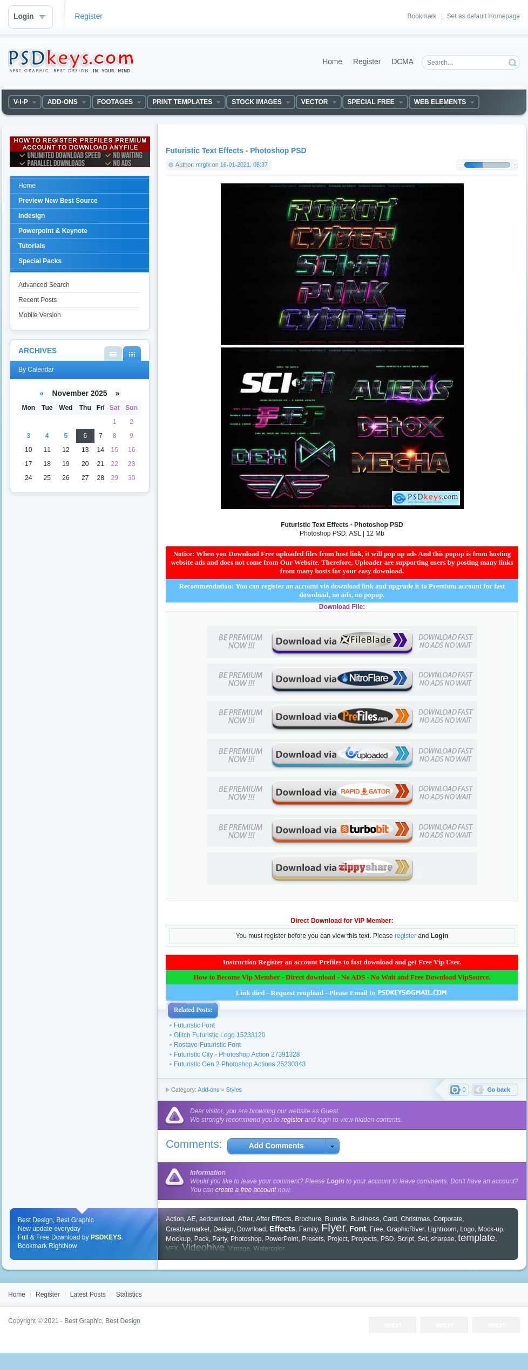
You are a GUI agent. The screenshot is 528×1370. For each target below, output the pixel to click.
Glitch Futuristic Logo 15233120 (219, 1035)
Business (365, 1219)
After (245, 1219)
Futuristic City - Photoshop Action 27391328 (237, 1054)
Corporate (448, 1219)
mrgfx (203, 164)
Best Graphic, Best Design (102, 1321)
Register (89, 16)
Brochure (308, 1219)
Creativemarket (187, 1229)
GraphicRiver (405, 1229)
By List (113, 353)
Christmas (415, 1219)
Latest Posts (88, 1294)
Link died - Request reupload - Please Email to (342, 993)
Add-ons (208, 1089)
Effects (282, 1228)
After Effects (273, 1219)
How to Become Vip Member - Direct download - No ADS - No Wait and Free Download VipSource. (342, 977)
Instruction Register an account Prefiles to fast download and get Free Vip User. (342, 962)
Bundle (336, 1219)
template (476, 1237)
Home (332, 62)
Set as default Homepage (483, 16)
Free (376, 1229)
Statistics (129, 1294)
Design (223, 1229)
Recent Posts (37, 300)
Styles (233, 1089)
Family (308, 1229)
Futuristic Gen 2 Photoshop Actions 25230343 (240, 1064)
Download (251, 1229)
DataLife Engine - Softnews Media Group (70, 61)
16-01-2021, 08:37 (244, 164)
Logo (467, 1229)
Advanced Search (44, 285)
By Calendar (132, 353)
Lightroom (442, 1229)
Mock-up (490, 1229)
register (405, 936)
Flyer (333, 1228)
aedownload (216, 1219)
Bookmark (422, 16)
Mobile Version (39, 315)
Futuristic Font (194, 1025)
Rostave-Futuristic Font (207, 1045)
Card (390, 1219)
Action (175, 1219)
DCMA (402, 62)
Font (357, 1228)
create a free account (245, 1190)
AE (191, 1219)
